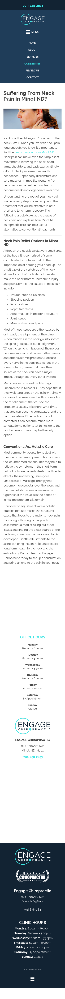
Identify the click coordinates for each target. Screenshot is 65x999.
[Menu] (32, 978)
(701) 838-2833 (32, 5)
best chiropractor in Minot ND (34, 152)
